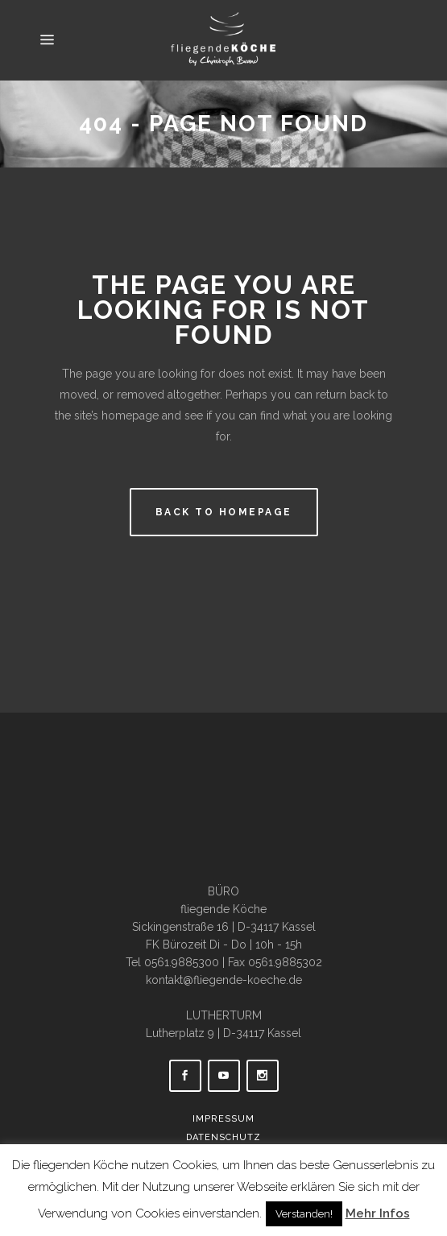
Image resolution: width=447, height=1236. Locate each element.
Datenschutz (223, 1137)
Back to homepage (223, 512)
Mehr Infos (378, 1213)
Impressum (223, 1119)
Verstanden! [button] (304, 1214)
